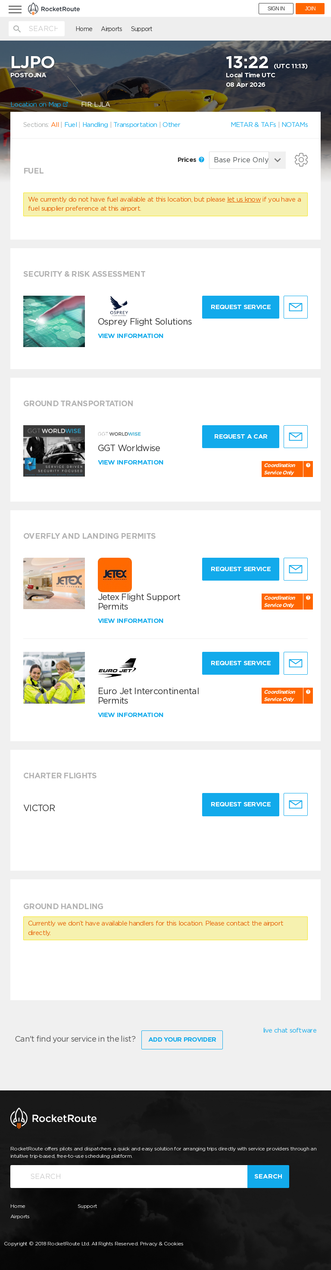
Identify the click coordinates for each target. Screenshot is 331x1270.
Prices (191, 160)
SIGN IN (276, 9)
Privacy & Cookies (162, 1243)
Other (171, 125)
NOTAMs (294, 125)
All (55, 125)
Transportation (135, 125)
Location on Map (39, 104)
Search (268, 1176)
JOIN (310, 9)
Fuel (70, 125)
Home (83, 28)
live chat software (289, 1030)
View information (132, 336)
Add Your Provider (182, 1039)
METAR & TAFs (253, 125)
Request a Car (240, 436)
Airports (111, 28)
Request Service (241, 307)
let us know (244, 199)
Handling (95, 125)
